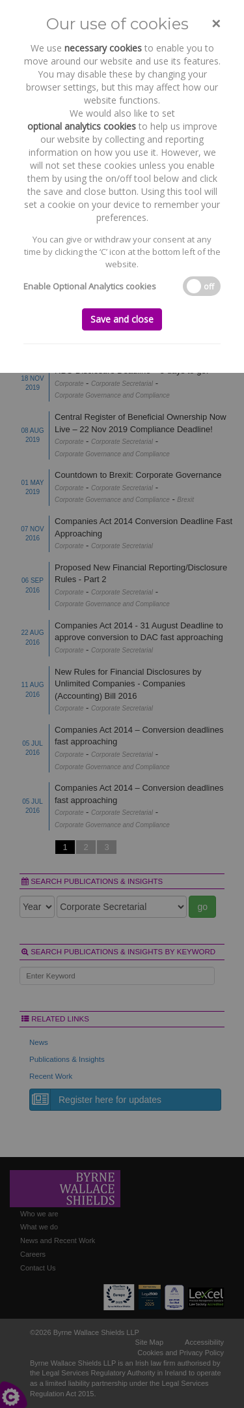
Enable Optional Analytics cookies (89, 286)
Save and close (122, 319)
